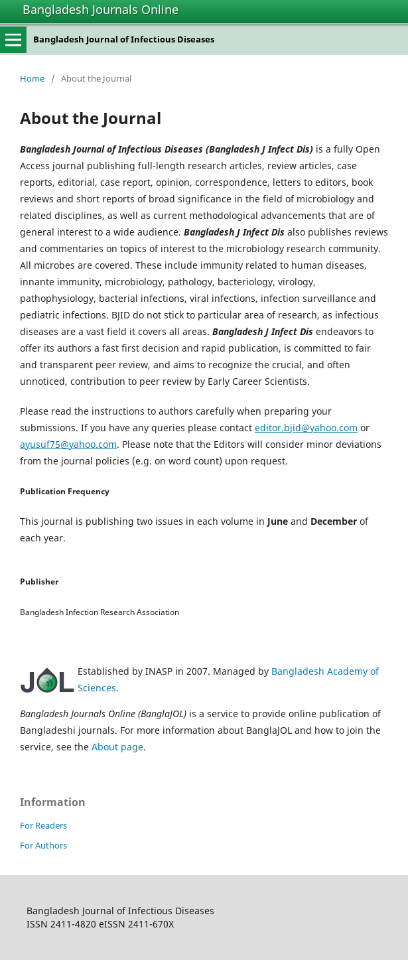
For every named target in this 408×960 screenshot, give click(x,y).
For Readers (43, 825)
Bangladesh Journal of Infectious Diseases (123, 39)
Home (32, 78)
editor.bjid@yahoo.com (306, 427)
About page (117, 746)
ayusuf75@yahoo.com (68, 444)
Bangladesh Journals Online (100, 9)
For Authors (43, 845)
